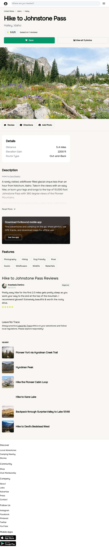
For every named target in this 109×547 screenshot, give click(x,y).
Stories (3, 458)
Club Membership (8, 473)
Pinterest (4, 518)
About (3, 483)
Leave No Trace (24, 325)
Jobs (2, 487)
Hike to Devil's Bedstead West (32, 426)
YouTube (4, 526)
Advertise (4, 491)
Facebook (4, 514)
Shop (2, 469)
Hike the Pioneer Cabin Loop (32, 382)
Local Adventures (8, 450)
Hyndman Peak (24, 367)
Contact (3, 499)
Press (2, 495)
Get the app (13, 237)
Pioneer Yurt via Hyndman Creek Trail (37, 352)
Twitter (3, 522)
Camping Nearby (8, 454)
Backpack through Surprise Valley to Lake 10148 (43, 411)
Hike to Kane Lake (26, 397)
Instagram (4, 510)
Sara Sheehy (15, 176)
